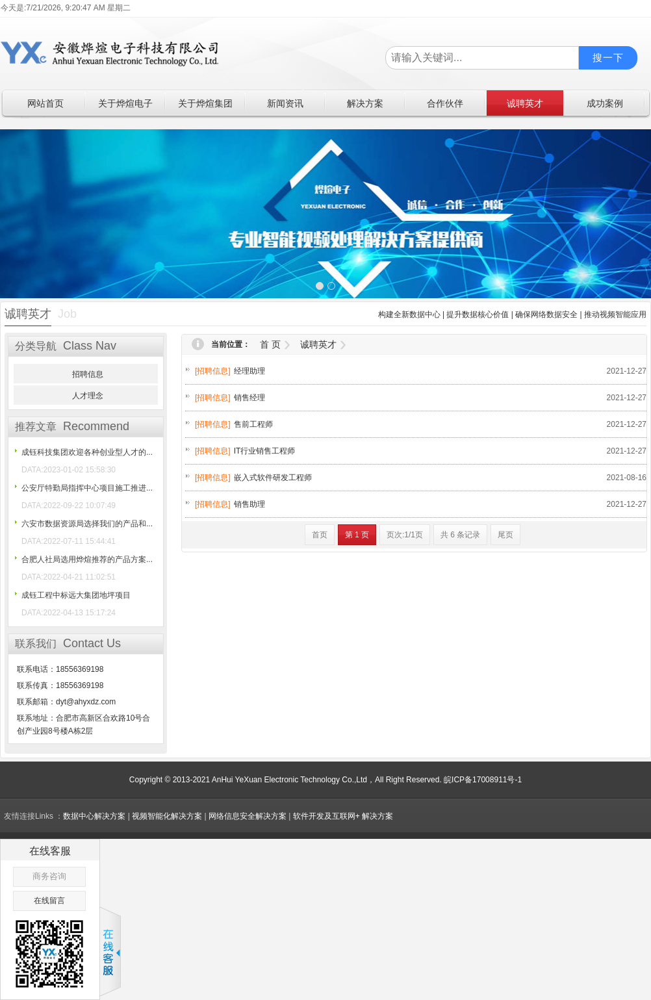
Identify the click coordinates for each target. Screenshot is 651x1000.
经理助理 (249, 371)
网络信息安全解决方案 (248, 816)
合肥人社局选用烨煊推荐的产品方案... (87, 559)
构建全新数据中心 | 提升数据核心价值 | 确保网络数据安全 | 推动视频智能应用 (512, 314)
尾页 (505, 534)
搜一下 (608, 57)
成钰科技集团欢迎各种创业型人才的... (87, 452)
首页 (319, 534)
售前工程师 (253, 424)
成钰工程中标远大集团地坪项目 (76, 595)
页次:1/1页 (405, 534)
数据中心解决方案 (94, 816)
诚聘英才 (318, 344)
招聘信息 (87, 374)
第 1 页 (357, 534)
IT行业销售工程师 (265, 450)
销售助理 (249, 504)
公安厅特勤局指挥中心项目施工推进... (87, 488)
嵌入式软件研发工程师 (273, 477)
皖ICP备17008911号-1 (483, 779)
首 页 (270, 344)
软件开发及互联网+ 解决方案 (343, 816)
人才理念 (87, 395)
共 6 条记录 (460, 534)
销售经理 (249, 397)
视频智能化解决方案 (167, 816)
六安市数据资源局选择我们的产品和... (87, 523)
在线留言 (49, 900)
